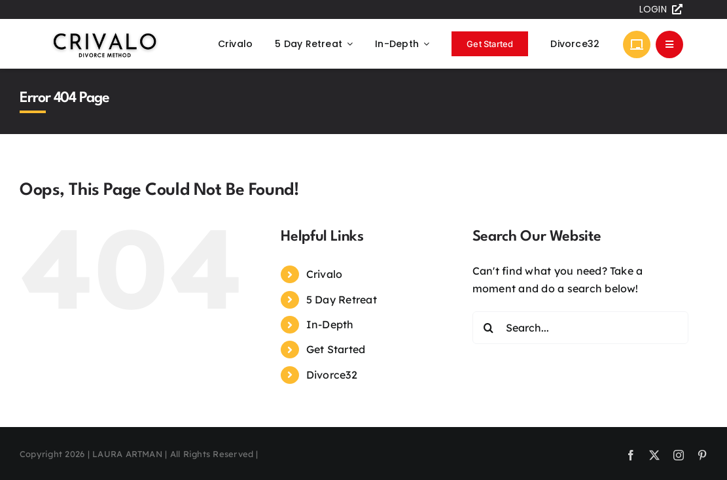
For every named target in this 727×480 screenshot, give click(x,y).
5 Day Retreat (341, 299)
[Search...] (580, 327)
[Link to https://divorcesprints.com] (636, 44)
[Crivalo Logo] (104, 34)
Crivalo (324, 274)
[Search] (488, 327)
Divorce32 (331, 374)
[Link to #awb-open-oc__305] (669, 44)
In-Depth (330, 324)
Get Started (336, 349)
